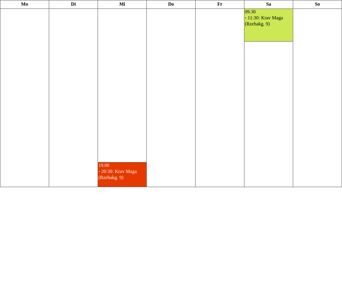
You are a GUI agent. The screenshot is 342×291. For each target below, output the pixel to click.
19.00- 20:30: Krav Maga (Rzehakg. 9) (117, 171)
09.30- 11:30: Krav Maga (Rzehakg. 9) (264, 18)
